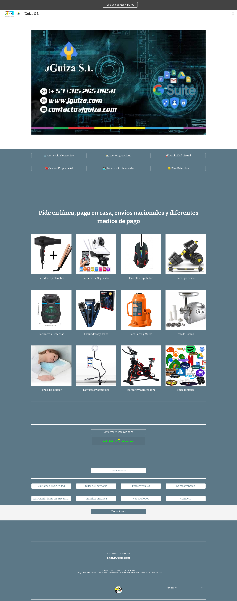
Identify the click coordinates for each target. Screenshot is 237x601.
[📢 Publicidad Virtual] (178, 155)
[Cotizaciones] (118, 470)
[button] (233, 13)
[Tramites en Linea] (96, 498)
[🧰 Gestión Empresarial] (58, 168)
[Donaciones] (118, 511)
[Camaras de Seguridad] (51, 486)
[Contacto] (186, 498)
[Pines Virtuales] (141, 486)
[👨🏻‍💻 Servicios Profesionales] (118, 168)
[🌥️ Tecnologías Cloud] (118, 155)
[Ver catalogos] (141, 498)
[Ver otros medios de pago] (118, 432)
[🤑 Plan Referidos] (178, 168)
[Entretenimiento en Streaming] (51, 498)
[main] (118, 217)
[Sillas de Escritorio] (96, 486)
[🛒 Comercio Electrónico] (58, 155)
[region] (118, 5)
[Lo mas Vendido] (186, 486)
